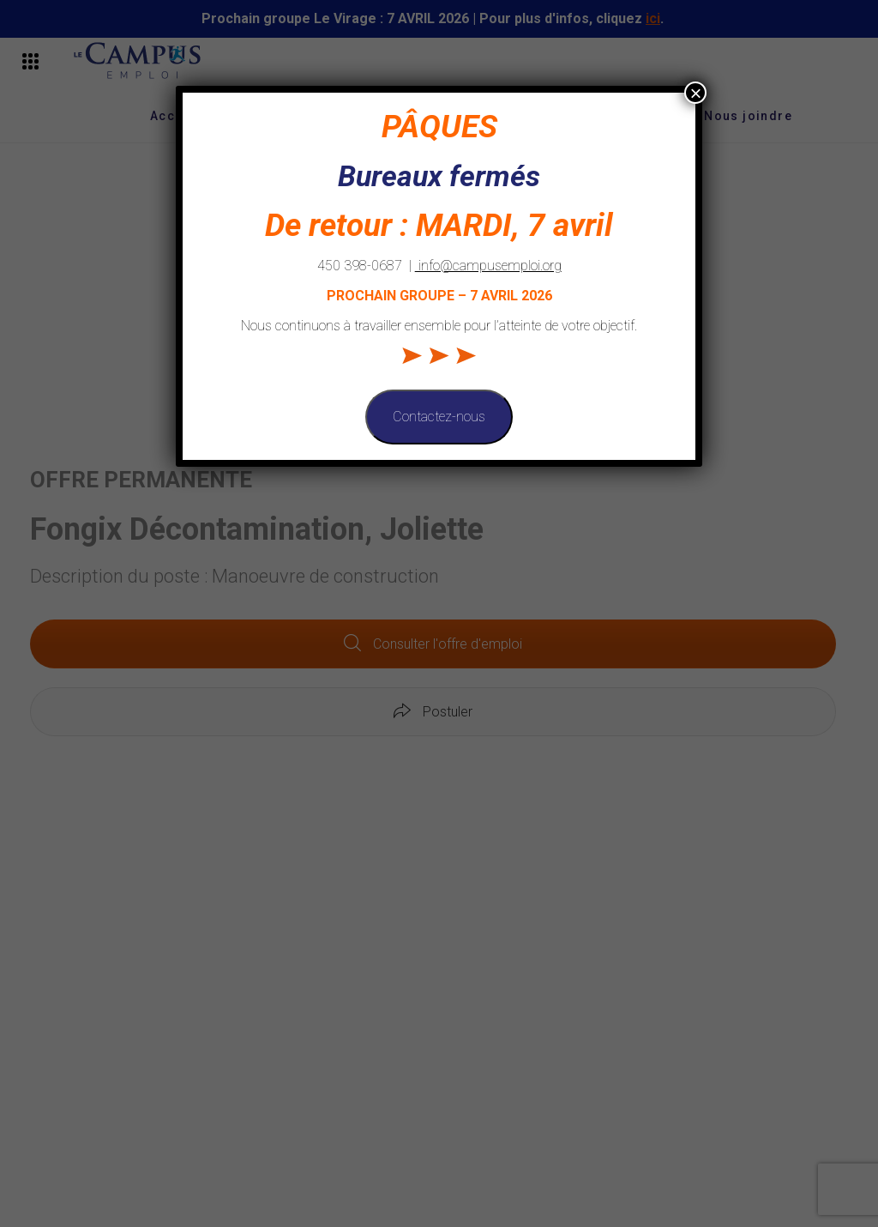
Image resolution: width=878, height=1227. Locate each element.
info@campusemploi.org (488, 265)
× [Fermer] (695, 93)
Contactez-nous (439, 416)
